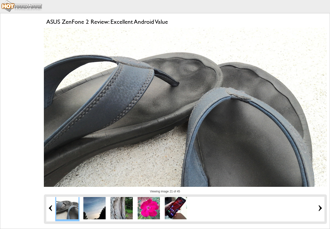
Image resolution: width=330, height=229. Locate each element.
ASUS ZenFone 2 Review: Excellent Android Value (107, 21)
